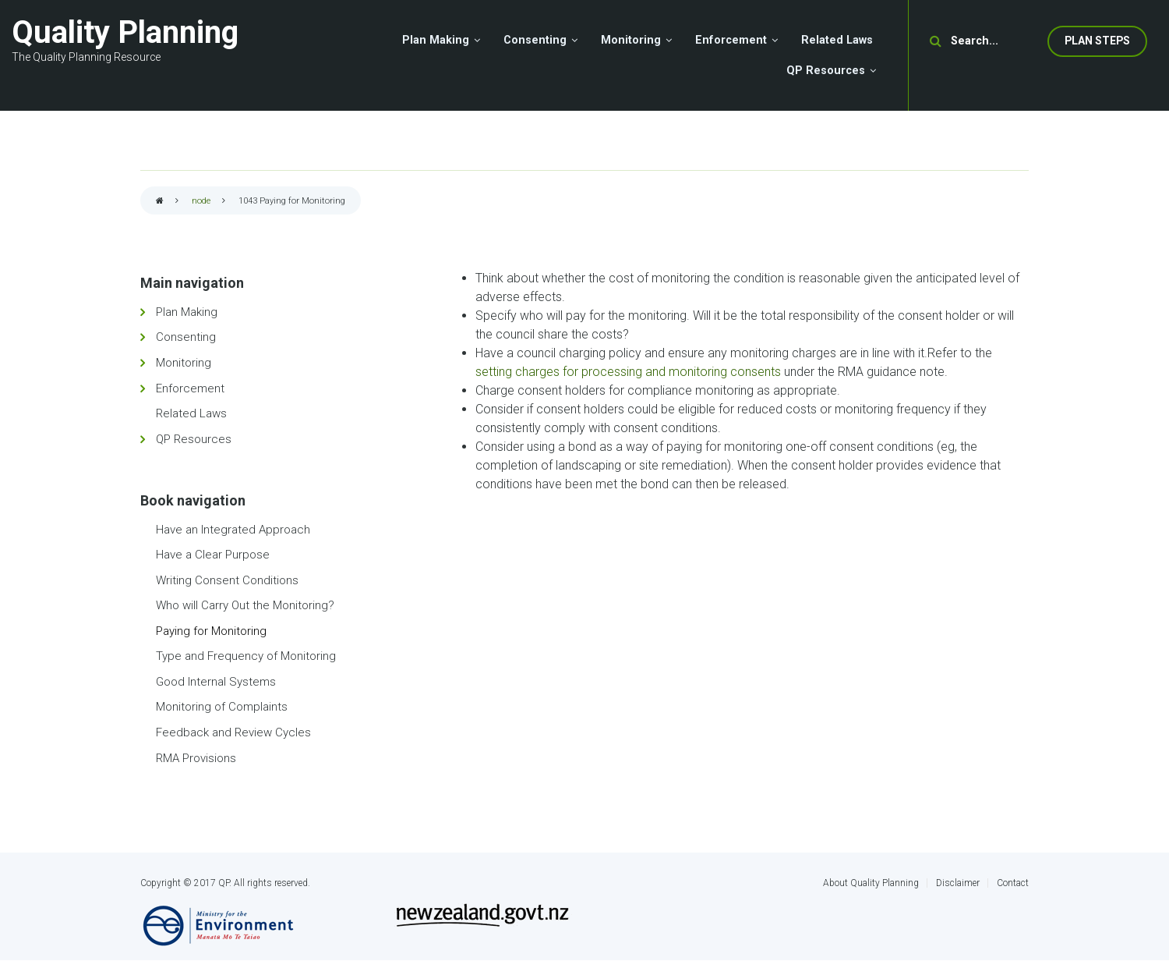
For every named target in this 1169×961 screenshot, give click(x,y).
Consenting (186, 337)
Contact (1013, 883)
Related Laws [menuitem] (837, 40)
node (201, 201)
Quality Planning (125, 32)
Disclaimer (958, 883)
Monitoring (183, 363)
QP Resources (193, 439)
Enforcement (190, 388)
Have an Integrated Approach (233, 530)
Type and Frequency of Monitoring (246, 656)
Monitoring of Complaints (222, 707)
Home (160, 201)
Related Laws (191, 413)
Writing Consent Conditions (227, 580)
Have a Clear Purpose (213, 555)
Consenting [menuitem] (535, 40)
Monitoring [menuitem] (631, 40)
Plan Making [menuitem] (435, 40)
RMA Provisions (196, 758)
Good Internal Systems (216, 682)
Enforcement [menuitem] (731, 40)
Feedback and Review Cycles (233, 732)
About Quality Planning (871, 883)
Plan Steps (1097, 40)
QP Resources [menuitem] (825, 70)
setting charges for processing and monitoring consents (629, 371)
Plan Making (186, 312)
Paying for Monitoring (211, 631)
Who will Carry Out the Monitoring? (245, 605)
